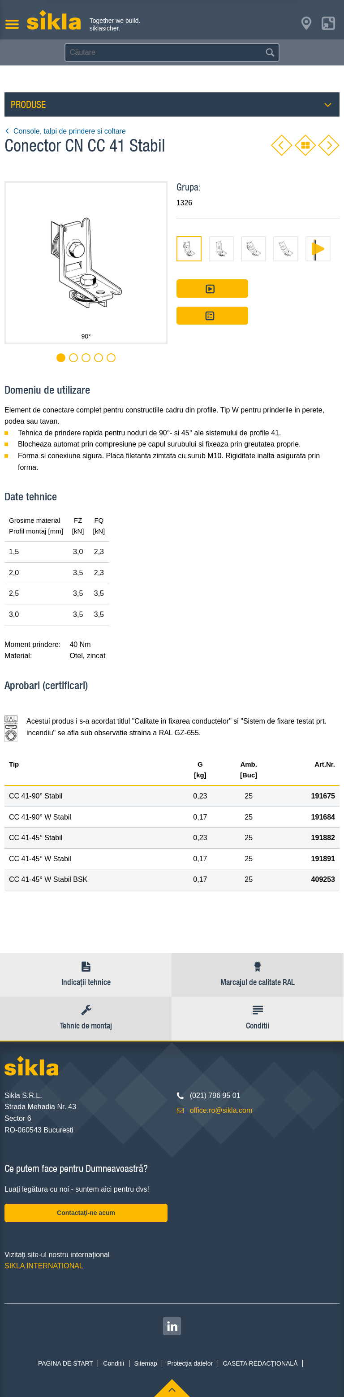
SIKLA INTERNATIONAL (43, 1266)
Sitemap (145, 1363)
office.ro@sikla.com (221, 1110)
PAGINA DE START (65, 1363)
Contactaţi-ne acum (86, 1212)
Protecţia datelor (190, 1363)
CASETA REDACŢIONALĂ (260, 1363)
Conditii (113, 1363)
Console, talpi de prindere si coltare (65, 131)
